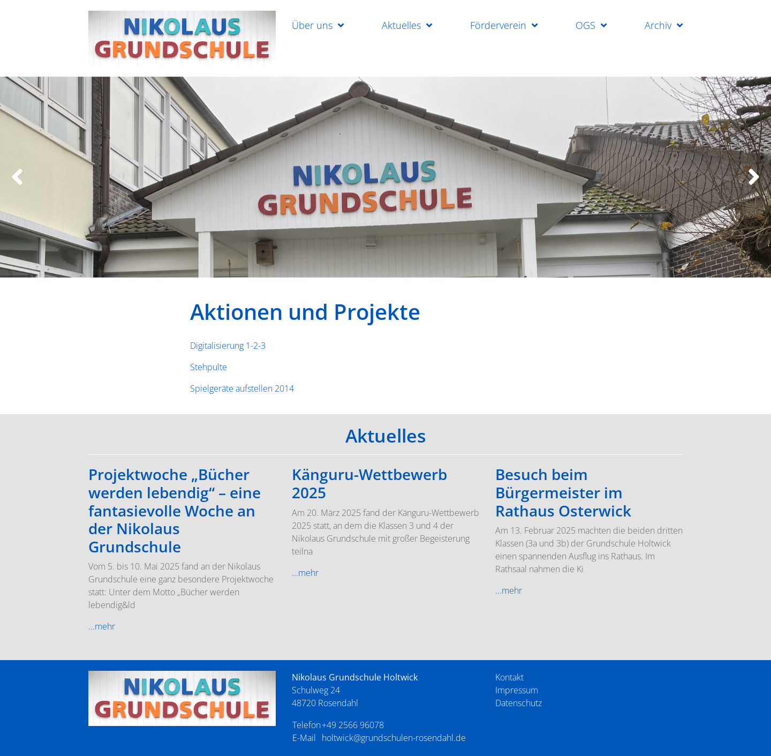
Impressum (516, 690)
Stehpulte (208, 367)
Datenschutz (518, 703)
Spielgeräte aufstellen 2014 (242, 388)
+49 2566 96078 (353, 725)
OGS (585, 25)
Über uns (312, 25)
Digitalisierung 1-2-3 (228, 345)
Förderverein (498, 25)
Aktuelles (401, 25)
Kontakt (509, 677)
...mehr (101, 626)
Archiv (658, 25)
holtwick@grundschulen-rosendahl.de (394, 738)
